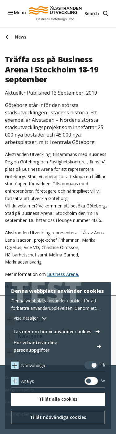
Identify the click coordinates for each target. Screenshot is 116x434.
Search (91, 13)
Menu (20, 12)
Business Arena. (63, 274)
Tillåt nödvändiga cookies (58, 417)
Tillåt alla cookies (58, 399)
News (20, 37)
